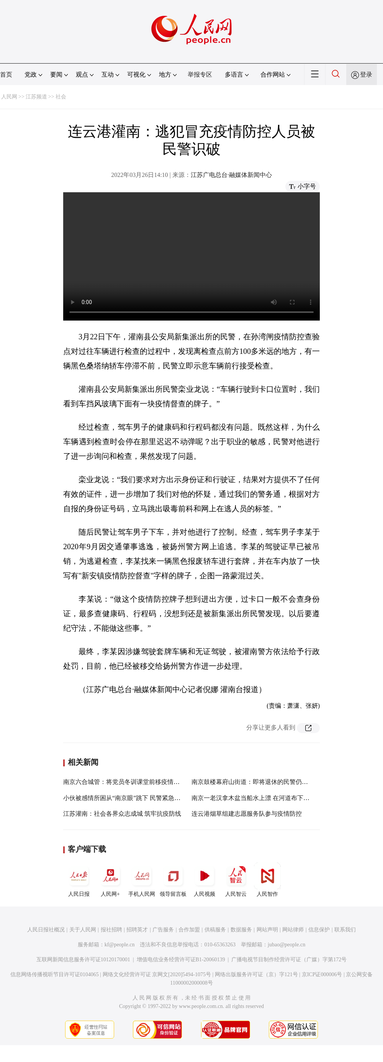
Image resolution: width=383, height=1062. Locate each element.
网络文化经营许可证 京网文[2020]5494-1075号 (157, 974)
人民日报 (78, 879)
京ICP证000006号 (322, 974)
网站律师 (293, 930)
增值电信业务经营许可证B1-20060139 (181, 959)
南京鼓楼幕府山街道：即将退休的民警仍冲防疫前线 (262, 782)
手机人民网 (141, 879)
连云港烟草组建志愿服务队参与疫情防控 (247, 813)
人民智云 (236, 879)
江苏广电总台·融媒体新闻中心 (231, 175)
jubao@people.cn (286, 944)
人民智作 (267, 879)
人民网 (9, 97)
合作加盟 (189, 930)
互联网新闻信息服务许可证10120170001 (83, 959)
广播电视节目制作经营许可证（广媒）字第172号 (289, 959)
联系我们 (345, 930)
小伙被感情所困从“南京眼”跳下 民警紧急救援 (125, 798)
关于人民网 (82, 930)
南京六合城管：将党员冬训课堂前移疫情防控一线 (130, 782)
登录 (366, 74)
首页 (6, 74)
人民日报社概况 (46, 930)
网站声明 (267, 930)
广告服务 (163, 930)
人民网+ (110, 879)
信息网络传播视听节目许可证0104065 (54, 974)
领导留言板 (173, 879)
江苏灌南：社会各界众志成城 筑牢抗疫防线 (122, 813)
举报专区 (200, 74)
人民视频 (204, 879)
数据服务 (241, 930)
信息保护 (319, 930)
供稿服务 (215, 930)
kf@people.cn (120, 944)
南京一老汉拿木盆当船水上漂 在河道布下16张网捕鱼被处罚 (272, 798)
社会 (61, 97)
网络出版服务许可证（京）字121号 (256, 974)
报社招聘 (111, 930)
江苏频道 (36, 97)
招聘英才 (137, 930)
